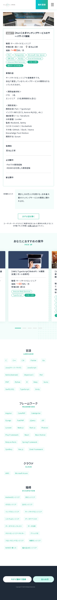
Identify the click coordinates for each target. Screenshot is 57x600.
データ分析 (32, 526)
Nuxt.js (32, 427)
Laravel (8, 427)
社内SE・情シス (10, 548)
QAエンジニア (27, 504)
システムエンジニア (12, 519)
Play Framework (12, 435)
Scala (46, 382)
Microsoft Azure (21, 473)
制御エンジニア (34, 540)
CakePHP (21, 413)
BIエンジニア (30, 497)
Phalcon (44, 427)
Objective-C (29, 375)
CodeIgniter (36, 413)
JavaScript (31, 367)
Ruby (36, 382)
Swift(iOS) (9, 389)
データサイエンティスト (13, 526)
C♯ (23, 360)
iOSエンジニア (10, 504)
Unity (37, 389)
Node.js (21, 427)
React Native (40, 435)
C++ (14, 360)
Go (43, 360)
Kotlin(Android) (11, 375)
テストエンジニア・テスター (14, 533)
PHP (7, 382)
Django (8, 420)
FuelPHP (20, 420)
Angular (8, 413)
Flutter (33, 360)
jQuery (32, 420)
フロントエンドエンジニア (14, 540)
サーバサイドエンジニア (33, 511)
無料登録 (42, 4)
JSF (42, 420)
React (27, 435)
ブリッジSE (34, 533)
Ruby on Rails (10, 442)
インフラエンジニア (12, 511)
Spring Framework (29, 442)
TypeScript (24, 389)
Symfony (8, 449)
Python (18, 382)
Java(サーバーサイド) (13, 367)
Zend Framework (36, 449)
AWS (7, 473)
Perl (41, 375)
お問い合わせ (33, 226)
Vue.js (20, 449)
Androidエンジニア (12, 497)
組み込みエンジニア (29, 548)
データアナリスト (31, 519)
